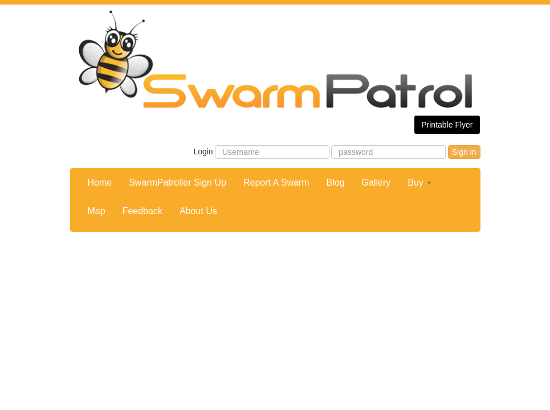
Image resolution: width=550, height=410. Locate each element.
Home (100, 182)
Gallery (376, 182)
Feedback (142, 211)
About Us (198, 211)
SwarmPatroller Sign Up (177, 182)
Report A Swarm (276, 182)
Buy (419, 182)
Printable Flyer (446, 124)
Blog (336, 182)
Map (96, 211)
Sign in (464, 152)
